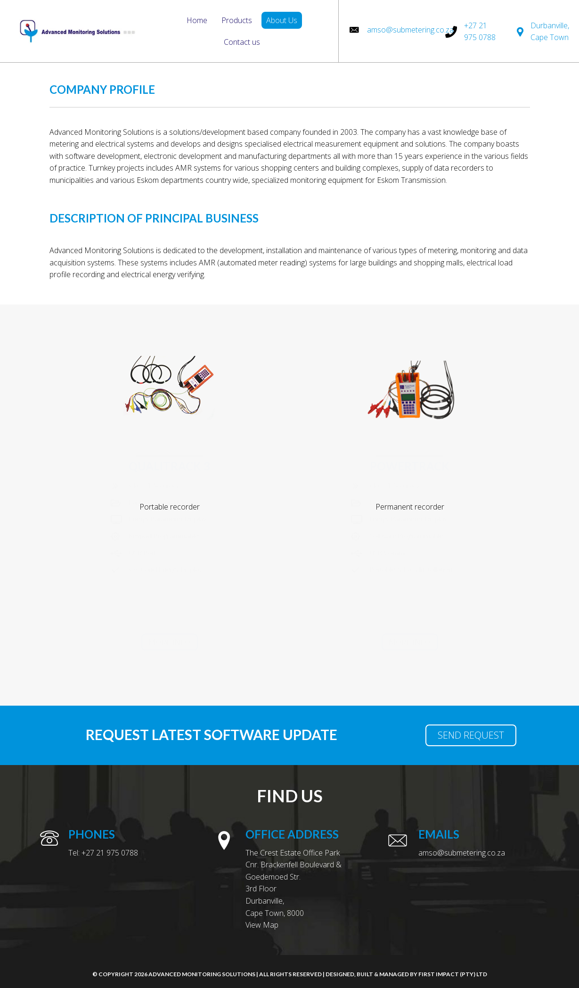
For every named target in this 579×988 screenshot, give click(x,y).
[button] (169, 644)
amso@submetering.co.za (410, 30)
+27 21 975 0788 (110, 853)
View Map (261, 925)
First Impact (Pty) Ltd (452, 974)
